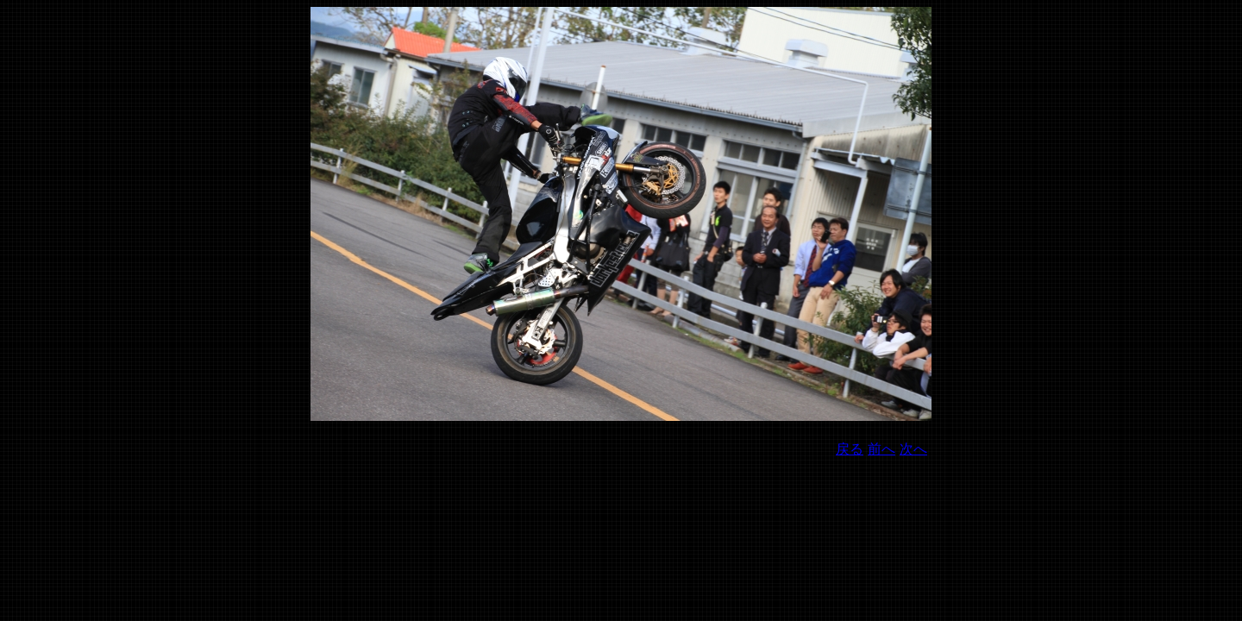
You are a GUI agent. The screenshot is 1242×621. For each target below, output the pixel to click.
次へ (913, 449)
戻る (849, 449)
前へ (881, 449)
